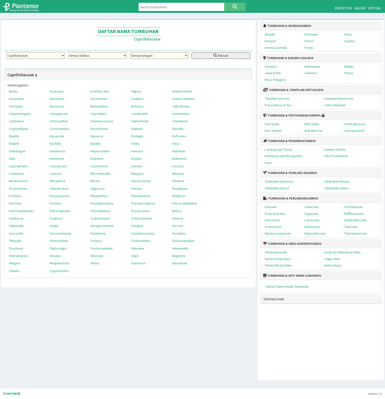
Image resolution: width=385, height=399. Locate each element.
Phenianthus (99, 196)
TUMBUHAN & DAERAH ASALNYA (288, 58)
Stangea (137, 226)
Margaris (137, 173)
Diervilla (177, 129)
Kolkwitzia (179, 158)
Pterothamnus (100, 211)
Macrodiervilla (100, 173)
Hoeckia (137, 151)
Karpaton (96, 158)
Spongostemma (101, 226)
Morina (95, 181)
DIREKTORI (343, 8)
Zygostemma (59, 271)
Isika (12, 158)
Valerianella (180, 248)
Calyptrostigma (20, 114)
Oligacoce (97, 188)
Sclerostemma (141, 218)
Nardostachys (141, 181)
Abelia (13, 91)
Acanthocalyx (99, 91)
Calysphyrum (59, 114)
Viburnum (96, 256)
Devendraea (99, 129)
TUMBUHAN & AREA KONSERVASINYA (292, 243)
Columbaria (180, 121)
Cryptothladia (18, 129)
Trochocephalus (101, 248)
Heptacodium (100, 151)
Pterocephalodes (21, 211)
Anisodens (57, 99)
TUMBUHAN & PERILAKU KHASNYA (290, 173)
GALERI (360, 8)
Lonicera (56, 173)
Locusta (177, 166)
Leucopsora (58, 166)
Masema (178, 173)
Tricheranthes (141, 241)
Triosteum (16, 248)
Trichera (96, 241)
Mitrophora (57, 181)
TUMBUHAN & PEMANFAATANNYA (289, 141)
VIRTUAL (374, 8)
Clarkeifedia (139, 121)
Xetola (94, 263)
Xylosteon (138, 263)
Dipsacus (96, 136)
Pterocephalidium (184, 203)
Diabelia (137, 129)
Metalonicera (18, 181)
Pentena (15, 196)
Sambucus (16, 218)
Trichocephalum (183, 241)
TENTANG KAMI (273, 299)
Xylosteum (179, 263)
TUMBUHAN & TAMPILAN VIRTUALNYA (293, 90)
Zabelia (14, 271)
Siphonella (16, 226)
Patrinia (136, 188)
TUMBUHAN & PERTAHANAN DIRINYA (292, 115)
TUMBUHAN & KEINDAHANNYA (287, 26)
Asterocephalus (183, 99)
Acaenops (57, 91)
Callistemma (180, 106)
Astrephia (16, 106)
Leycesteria (98, 166)
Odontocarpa (59, 188)
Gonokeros (58, 151)
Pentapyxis (180, 188)
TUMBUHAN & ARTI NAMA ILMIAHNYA (292, 275)
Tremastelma (59, 241)
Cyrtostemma (59, 129)
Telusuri (220, 55)
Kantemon (57, 158)
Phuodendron (141, 196)
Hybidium (178, 151)
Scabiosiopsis (100, 218)
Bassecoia (57, 106)
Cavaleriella (139, 114)
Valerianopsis (18, 256)
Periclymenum (60, 196)
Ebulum (14, 143)
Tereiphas (179, 233)
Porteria (55, 203)
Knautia (136, 158)
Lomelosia (16, 173)
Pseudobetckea (101, 203)
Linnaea (136, 166)
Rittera (177, 211)
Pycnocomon (140, 211)
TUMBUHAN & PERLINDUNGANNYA (290, 198)
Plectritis (15, 203)
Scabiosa (56, 218)
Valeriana (137, 248)
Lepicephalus (18, 166)
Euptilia (95, 143)
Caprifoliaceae (22, 74)
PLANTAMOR (11, 393)
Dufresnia (179, 136)
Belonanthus (99, 106)
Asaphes (137, 99)
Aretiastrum (98, 99)
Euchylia (55, 143)
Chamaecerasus (101, 121)
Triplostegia (58, 248)
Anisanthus (16, 99)
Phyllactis (179, 196)
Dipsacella (57, 136)
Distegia (137, 136)
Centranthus (180, 114)
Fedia (135, 143)
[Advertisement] (317, 344)
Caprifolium (98, 114)
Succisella (16, 233)
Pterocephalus (60, 211)
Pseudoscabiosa (143, 203)
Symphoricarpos (143, 233)
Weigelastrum (59, 263)
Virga (134, 256)
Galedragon (17, 151)
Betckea (137, 106)
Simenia (177, 218)
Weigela (14, 263)
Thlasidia (15, 241)
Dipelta (14, 136)
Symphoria (98, 233)
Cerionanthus (59, 121)
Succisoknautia (60, 233)
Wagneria (178, 256)
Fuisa (175, 143)
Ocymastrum (18, 188)
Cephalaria (16, 121)
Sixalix (54, 226)
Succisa (177, 226)
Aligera (136, 91)
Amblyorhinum (182, 91)
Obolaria (178, 181)
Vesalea (55, 256)
